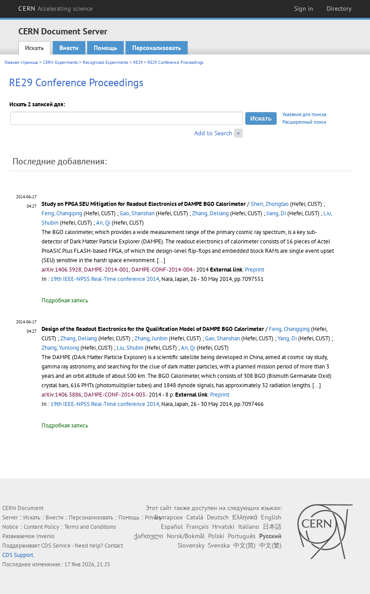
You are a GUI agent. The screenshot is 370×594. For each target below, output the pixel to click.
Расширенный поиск (304, 122)
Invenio (45, 536)
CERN (55, 8)
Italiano (248, 527)
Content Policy (41, 527)
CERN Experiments (60, 62)
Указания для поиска (304, 114)
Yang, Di (287, 338)
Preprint (254, 269)
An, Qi (103, 222)
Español (172, 527)
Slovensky (190, 545)
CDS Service (56, 545)
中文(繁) (270, 545)
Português (242, 536)
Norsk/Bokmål (186, 536)
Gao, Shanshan (137, 213)
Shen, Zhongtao (270, 204)
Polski (216, 536)
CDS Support (17, 555)
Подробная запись (65, 300)
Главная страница (21, 62)
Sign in (303, 8)
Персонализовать (156, 48)
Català (194, 517)
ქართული (148, 536)
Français (197, 527)
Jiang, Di (276, 213)
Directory (339, 8)
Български (169, 517)
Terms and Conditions (90, 527)
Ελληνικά (244, 517)
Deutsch (218, 517)
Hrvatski (223, 527)
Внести (69, 48)
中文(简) (244, 545)
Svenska (219, 545)
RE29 (138, 62)
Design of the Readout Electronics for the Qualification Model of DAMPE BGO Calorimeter (153, 329)
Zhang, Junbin (151, 338)
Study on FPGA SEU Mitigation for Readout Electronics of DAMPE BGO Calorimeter (144, 204)
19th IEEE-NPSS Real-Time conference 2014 (104, 279)
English (271, 517)
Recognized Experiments (105, 62)
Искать (34, 48)
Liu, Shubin (130, 347)
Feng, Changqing (62, 213)
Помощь (105, 48)
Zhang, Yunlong (60, 347)
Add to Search (213, 133)
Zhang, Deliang (210, 213)
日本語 (272, 527)
